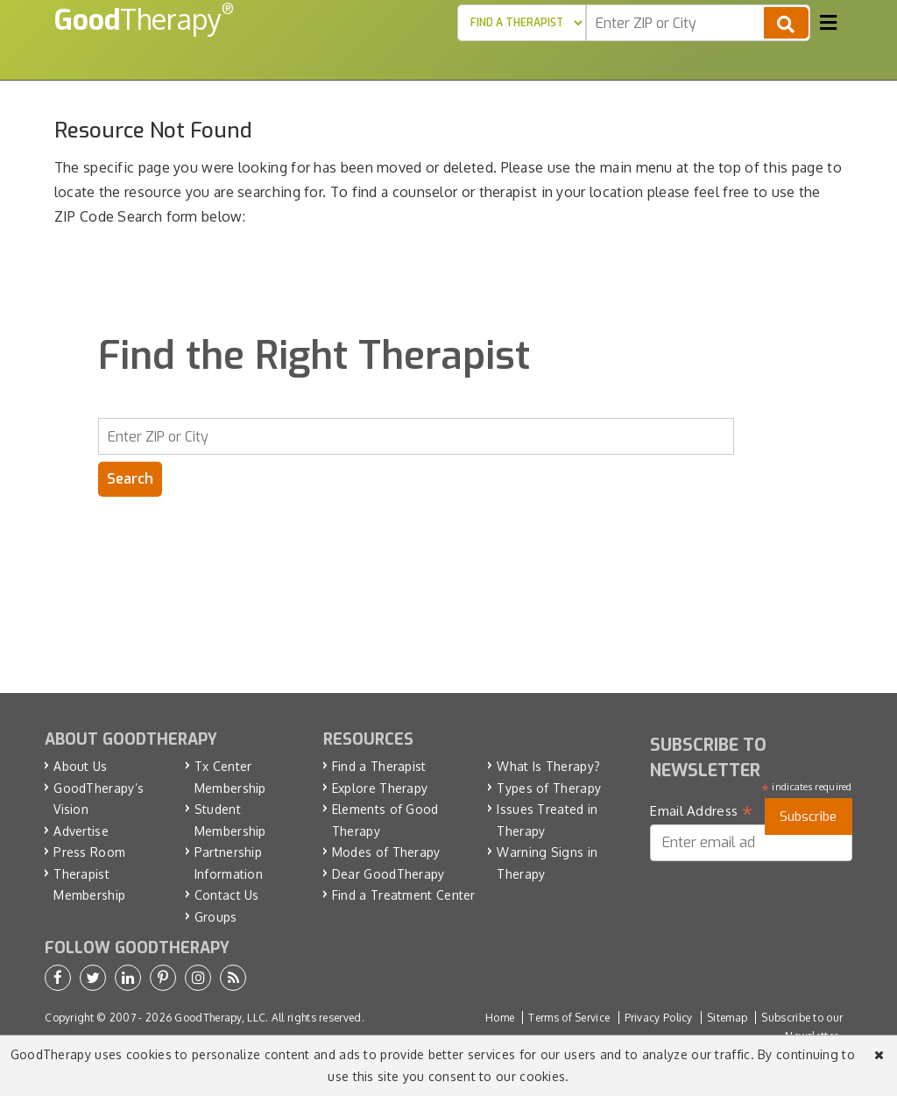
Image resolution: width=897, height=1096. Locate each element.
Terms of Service (569, 1017)
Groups (215, 916)
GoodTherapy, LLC (219, 1017)
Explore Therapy (380, 788)
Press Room (89, 852)
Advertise (81, 831)
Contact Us (226, 894)
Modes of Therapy (386, 852)
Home (499, 1017)
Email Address (701, 811)
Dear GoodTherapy (388, 873)
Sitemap (727, 1017)
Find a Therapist (379, 766)
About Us (80, 766)
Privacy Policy (659, 1017)
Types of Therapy (549, 788)
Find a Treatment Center (404, 894)
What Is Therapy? (548, 766)
